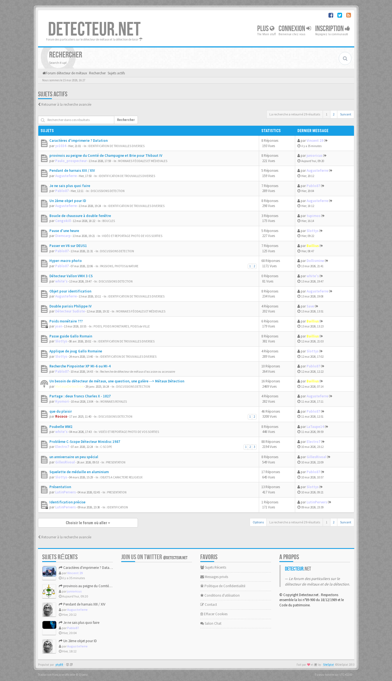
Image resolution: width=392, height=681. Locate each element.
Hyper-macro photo (65, 260)
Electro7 (62, 446)
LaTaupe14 (315, 426)
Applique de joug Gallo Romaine (75, 351)
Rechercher (126, 120)
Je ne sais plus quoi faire (69, 185)
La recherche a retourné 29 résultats (294, 114)
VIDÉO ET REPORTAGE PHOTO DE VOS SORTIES (132, 236)
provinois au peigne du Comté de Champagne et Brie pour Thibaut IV (105, 155)
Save (310, 306)
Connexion (295, 28)
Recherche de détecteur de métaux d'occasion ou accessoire (137, 372)
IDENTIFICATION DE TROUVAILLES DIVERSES (116, 146)
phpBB (59, 665)
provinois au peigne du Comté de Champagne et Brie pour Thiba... (111, 586)
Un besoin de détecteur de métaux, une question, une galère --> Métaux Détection (116, 381)
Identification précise (67, 502)
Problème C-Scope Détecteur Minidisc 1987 (84, 441)
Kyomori (62, 401)
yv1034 (60, 145)
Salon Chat (210, 623)
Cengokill (63, 220)
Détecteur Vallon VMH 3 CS (71, 276)
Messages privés (214, 576)
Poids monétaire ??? (66, 321)
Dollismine (315, 260)
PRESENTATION (115, 462)
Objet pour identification (70, 291)
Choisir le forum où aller (88, 523)
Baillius (313, 245)
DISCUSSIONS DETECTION (108, 191)
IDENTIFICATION (117, 507)
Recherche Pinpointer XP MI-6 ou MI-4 (80, 366)
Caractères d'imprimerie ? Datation (78, 140)
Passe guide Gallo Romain (70, 336)
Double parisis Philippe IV (70, 306)
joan (58, 326)
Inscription (332, 28)
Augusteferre (66, 175)
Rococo (61, 416)
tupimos (313, 215)
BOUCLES (108, 221)
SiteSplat (328, 665)
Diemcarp (63, 235)
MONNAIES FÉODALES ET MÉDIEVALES (142, 161)
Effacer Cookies (213, 614)
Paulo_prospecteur (71, 160)
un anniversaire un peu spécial (73, 457)
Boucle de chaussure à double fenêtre (80, 215)
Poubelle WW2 (60, 426)
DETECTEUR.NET (94, 29)
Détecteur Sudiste (70, 311)
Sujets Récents (213, 567)
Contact (208, 604)
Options (258, 522)
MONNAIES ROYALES (113, 401)
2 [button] (334, 114)
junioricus (314, 155)
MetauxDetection (69, 386)
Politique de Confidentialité (222, 586)
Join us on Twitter (154, 557)
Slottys (312, 230)
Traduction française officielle (56, 675)
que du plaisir (60, 411)
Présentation (60, 487)
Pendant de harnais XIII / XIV (72, 170)
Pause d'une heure (64, 230)
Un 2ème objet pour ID (67, 200)
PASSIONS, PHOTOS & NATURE (119, 266)
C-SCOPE (106, 447)
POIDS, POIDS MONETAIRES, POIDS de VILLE (121, 326)
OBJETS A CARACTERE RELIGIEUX (121, 477)
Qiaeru (83, 675)
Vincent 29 (315, 140)
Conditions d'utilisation (220, 595)
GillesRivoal (65, 462)
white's (61, 281)
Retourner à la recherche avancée (66, 104)
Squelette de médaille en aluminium (79, 472)
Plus (265, 28)
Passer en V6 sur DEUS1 (68, 245)
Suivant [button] (345, 114)
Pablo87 (62, 190)
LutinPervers (65, 492)
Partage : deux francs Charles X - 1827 (80, 396)
